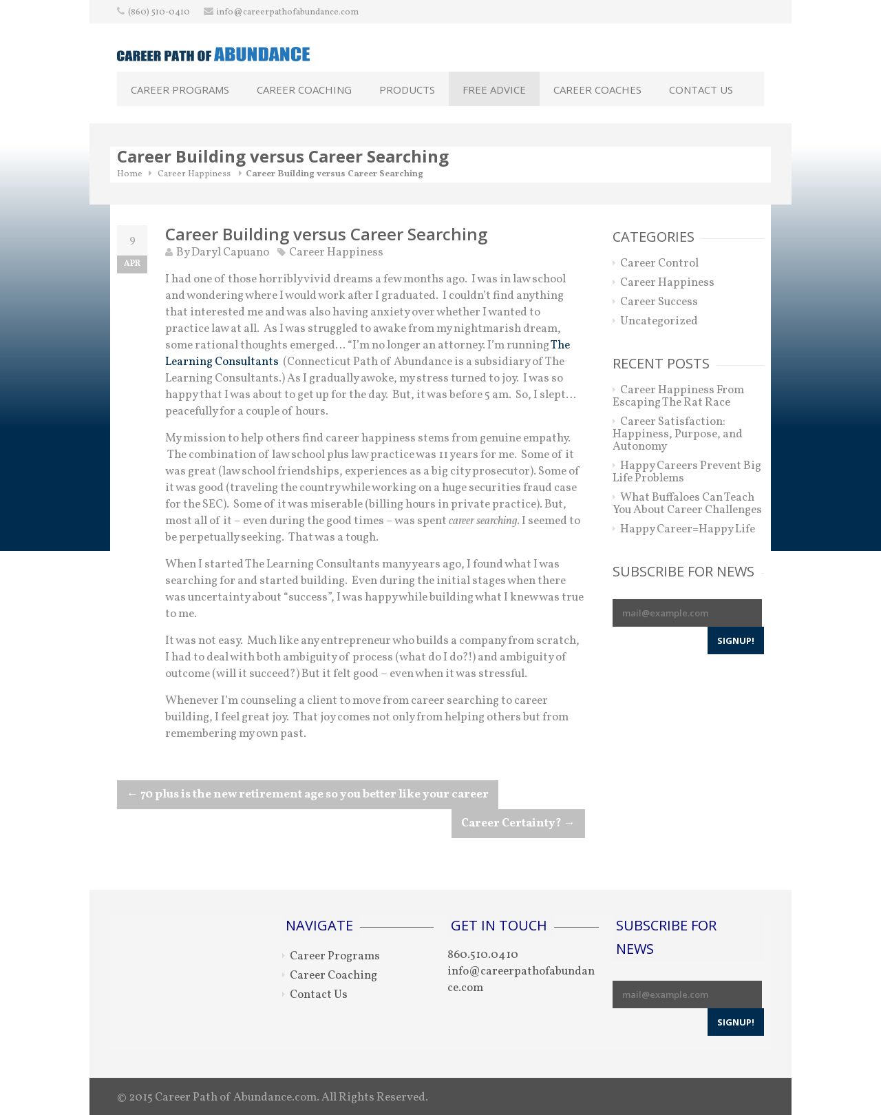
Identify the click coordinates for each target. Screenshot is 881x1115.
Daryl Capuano (230, 252)
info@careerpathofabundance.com (288, 12)
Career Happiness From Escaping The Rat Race (678, 396)
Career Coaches (597, 89)
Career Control (659, 263)
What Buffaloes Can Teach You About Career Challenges (687, 504)
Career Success (659, 302)
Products (407, 89)
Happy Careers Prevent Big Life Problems (687, 472)
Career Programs (180, 89)
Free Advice (494, 89)
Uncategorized (659, 321)
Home (129, 174)
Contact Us (701, 89)
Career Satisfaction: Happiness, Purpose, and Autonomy (678, 434)
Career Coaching (304, 89)
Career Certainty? (518, 823)
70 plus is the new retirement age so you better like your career (308, 794)
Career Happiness (194, 174)
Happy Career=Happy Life (687, 529)
